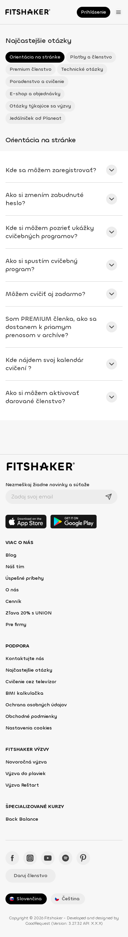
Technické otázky (82, 69)
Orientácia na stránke (35, 57)
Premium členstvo (31, 69)
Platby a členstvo (91, 57)
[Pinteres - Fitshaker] (83, 858)
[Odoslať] (108, 496)
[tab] (64, 170)
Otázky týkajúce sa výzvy (40, 106)
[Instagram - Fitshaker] (30, 858)
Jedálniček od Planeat (35, 118)
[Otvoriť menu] (118, 12)
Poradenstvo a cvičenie (37, 81)
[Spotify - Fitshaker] (65, 858)
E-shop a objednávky (35, 94)
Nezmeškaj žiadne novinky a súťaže (47, 484)
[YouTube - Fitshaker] (48, 858)
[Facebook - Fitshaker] (12, 858)
